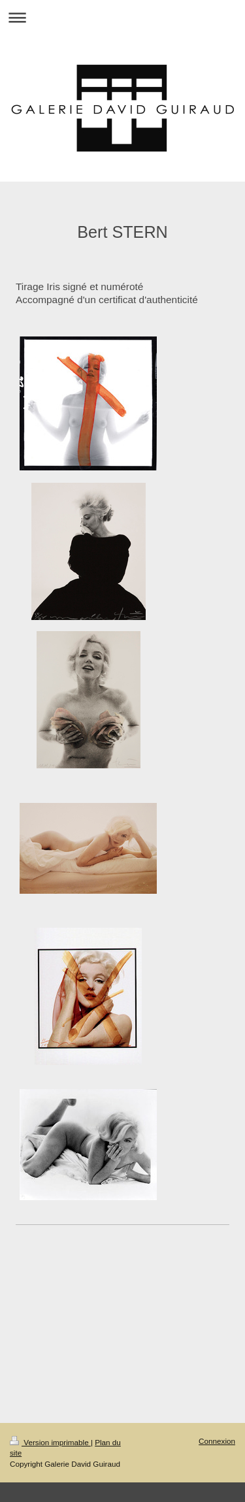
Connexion (217, 1441)
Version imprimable (50, 1442)
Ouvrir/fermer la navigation (122, 17)
